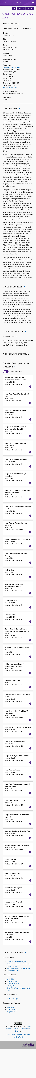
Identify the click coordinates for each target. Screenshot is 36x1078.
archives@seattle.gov (10, 87)
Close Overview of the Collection (31, 29)
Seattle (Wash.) (12, 1009)
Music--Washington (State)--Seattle (18, 968)
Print (14, 8)
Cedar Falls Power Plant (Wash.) (17, 961)
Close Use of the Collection (25, 332)
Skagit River (11, 1012)
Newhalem (10, 1007)
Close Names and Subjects (25, 953)
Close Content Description (24, 287)
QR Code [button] (30, 8)
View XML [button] (21, 8)
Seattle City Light (12, 999)
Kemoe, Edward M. (13, 983)
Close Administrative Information (30, 354)
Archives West (12, 3)
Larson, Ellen (11, 986)
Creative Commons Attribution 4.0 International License (18, 1029)
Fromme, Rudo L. (12, 981)
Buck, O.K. (10, 979)
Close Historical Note (19, 109)
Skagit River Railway (13, 970)
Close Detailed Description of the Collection (14, 367)
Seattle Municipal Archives (11, 67)
